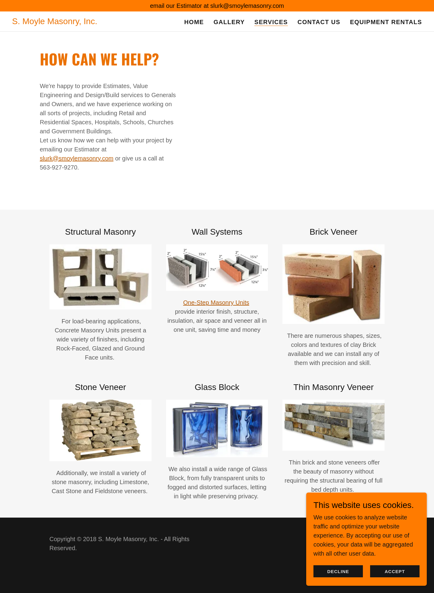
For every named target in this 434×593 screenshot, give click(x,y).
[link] (54, 22)
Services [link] (271, 22)
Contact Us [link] (318, 22)
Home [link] (194, 22)
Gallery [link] (229, 22)
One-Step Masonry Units (216, 302)
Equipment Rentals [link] (386, 22)
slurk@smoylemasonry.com (76, 158)
